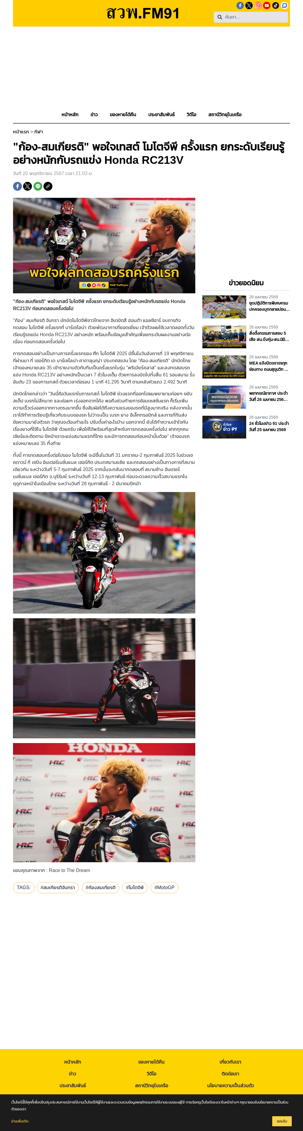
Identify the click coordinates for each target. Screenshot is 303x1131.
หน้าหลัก (72, 1061)
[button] (94, 115)
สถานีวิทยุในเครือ (151, 1085)
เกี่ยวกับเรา (230, 1061)
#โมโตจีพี (135, 887)
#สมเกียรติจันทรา (58, 887)
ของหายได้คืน (151, 1061)
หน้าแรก (21, 131)
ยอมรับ (282, 1121)
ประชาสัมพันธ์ (72, 1085)
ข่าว (72, 1073)
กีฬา (38, 131)
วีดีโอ (151, 1073)
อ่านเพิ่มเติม (19, 1121)
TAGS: (24, 887)
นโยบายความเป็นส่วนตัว (230, 1085)
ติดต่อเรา (230, 1073)
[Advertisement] (151, 68)
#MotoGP (164, 887)
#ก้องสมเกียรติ (100, 887)
